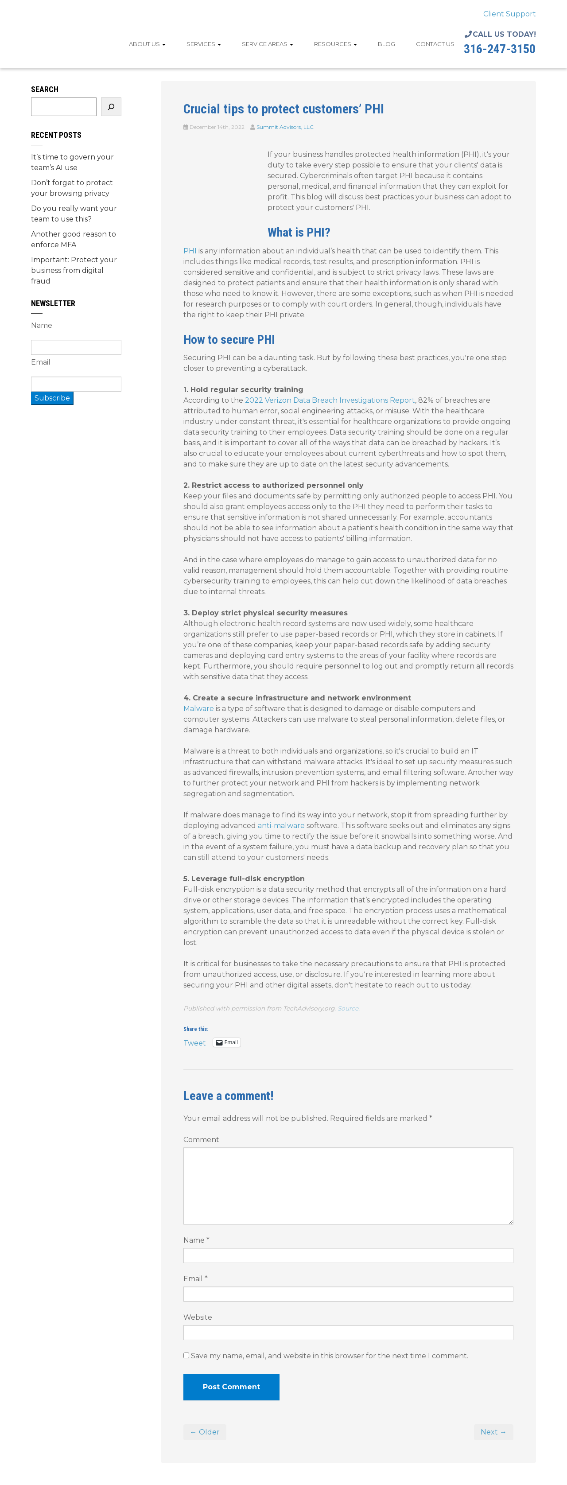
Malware (198, 708)
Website (197, 1317)
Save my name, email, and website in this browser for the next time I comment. (329, 1356)
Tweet (194, 1042)
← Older (205, 1432)
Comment (201, 1139)
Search (44, 89)
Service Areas (267, 43)
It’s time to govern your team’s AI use (72, 162)
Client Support (509, 14)
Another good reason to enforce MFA (73, 239)
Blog (386, 43)
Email (195, 1279)
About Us (147, 43)
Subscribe (52, 398)
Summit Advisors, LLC (285, 127)
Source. (349, 1008)
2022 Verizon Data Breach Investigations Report (330, 400)
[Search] (111, 106)
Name (196, 1240)
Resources (335, 43)
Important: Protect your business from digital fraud (74, 270)
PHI (190, 251)
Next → (494, 1432)
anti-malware (281, 825)
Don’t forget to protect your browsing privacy (72, 188)
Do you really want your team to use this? (74, 213)
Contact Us (435, 43)
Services (203, 43)
